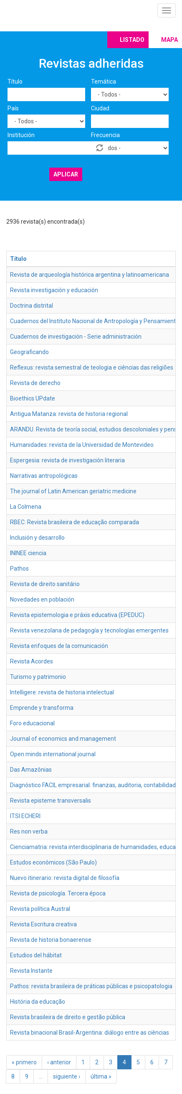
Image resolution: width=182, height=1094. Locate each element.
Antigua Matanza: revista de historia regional (69, 414)
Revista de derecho (35, 383)
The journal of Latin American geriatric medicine (73, 491)
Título (15, 81)
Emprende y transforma (41, 707)
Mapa (169, 39)
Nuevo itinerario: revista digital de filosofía (64, 878)
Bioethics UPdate (32, 398)
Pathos (19, 568)
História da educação (37, 1001)
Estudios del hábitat (36, 955)
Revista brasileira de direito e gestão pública (67, 1017)
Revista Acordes (31, 661)
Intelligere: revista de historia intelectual (62, 692)
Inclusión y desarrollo (37, 537)
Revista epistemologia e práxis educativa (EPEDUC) (77, 615)
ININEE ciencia (28, 553)
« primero (24, 1062)
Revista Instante (31, 970)
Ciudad (100, 108)
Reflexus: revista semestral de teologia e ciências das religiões (91, 367)
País (13, 108)
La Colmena (25, 506)
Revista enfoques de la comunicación (59, 646)
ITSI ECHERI (25, 816)
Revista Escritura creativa (43, 924)
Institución (21, 135)
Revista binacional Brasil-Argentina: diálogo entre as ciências (89, 1032)
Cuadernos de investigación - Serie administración (76, 336)
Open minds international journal (53, 754)
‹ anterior (59, 1062)
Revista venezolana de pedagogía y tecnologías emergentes (89, 630)
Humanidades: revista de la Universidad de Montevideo (82, 444)
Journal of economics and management (63, 738)
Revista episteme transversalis (50, 800)
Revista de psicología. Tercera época (58, 893)
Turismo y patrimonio (38, 676)
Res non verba (29, 831)
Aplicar (65, 174)
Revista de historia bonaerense (50, 939)
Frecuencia (105, 135)
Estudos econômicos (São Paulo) (53, 862)
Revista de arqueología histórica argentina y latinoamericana (89, 274)
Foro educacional (32, 723)
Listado (132, 39)
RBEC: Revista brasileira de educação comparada (74, 522)
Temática (103, 81)
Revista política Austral (40, 908)
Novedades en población (42, 599)
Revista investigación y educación (54, 290)
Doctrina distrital (31, 305)
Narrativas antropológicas (44, 475)
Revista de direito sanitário (45, 584)
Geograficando (29, 352)
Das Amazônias (31, 769)
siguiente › (66, 1076)
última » (101, 1076)
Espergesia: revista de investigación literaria (67, 460)
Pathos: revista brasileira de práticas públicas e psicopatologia (91, 986)
